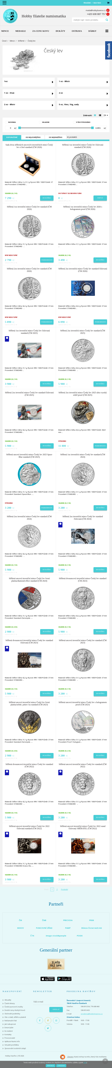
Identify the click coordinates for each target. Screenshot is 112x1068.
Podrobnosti (46, 260)
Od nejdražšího (55, 137)
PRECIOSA (67, 920)
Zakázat (61, 1065)
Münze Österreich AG (91, 928)
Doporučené (11, 137)
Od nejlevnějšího (33, 137)
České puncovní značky (14, 1007)
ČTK (32, 935)
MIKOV (20, 928)
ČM (20, 920)
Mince (12, 41)
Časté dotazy (10, 1003)
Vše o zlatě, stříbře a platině (15, 1017)
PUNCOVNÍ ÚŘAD (44, 928)
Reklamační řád (11, 1021)
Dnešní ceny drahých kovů (15, 1010)
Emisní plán (9, 1028)
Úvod (4, 41)
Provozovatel (10, 1038)
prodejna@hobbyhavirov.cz (92, 1014)
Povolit (50, 1065)
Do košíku (47, 198)
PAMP (68, 928)
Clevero (66, 1057)
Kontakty (8, 1034)
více (85, 1062)
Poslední (64, 889)
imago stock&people (56, 935)
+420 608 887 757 (96, 14)
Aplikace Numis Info (12, 1041)
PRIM (91, 920)
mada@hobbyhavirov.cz (96, 10)
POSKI (80, 935)
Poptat (100, 198)
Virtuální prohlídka (12, 1045)
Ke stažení (9, 1031)
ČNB (44, 920)
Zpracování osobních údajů (15, 1048)
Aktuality (8, 1000)
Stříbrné (21, 41)
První (46, 889)
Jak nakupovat (10, 1024)
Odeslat (56, 1009)
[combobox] (106, 115)
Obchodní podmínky (12, 1014)
